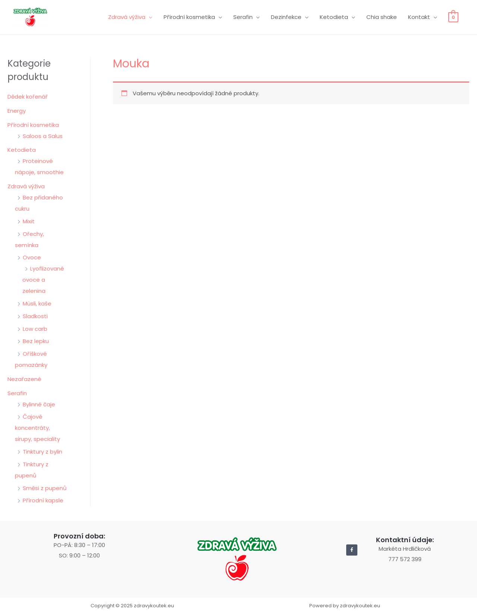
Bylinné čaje (39, 404)
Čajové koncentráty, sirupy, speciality (37, 428)
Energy (16, 111)
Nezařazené (24, 379)
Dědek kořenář (27, 96)
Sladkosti (35, 316)
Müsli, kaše (37, 303)
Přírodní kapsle (43, 500)
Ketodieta (334, 17)
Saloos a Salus (43, 136)
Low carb (35, 329)
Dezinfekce (286, 17)
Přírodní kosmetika (189, 17)
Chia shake (381, 17)
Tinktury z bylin (42, 451)
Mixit (29, 221)
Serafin (243, 17)
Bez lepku (36, 341)
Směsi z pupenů (45, 488)
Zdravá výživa (126, 17)
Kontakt (419, 17)
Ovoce (32, 257)
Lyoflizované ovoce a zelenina (43, 280)
